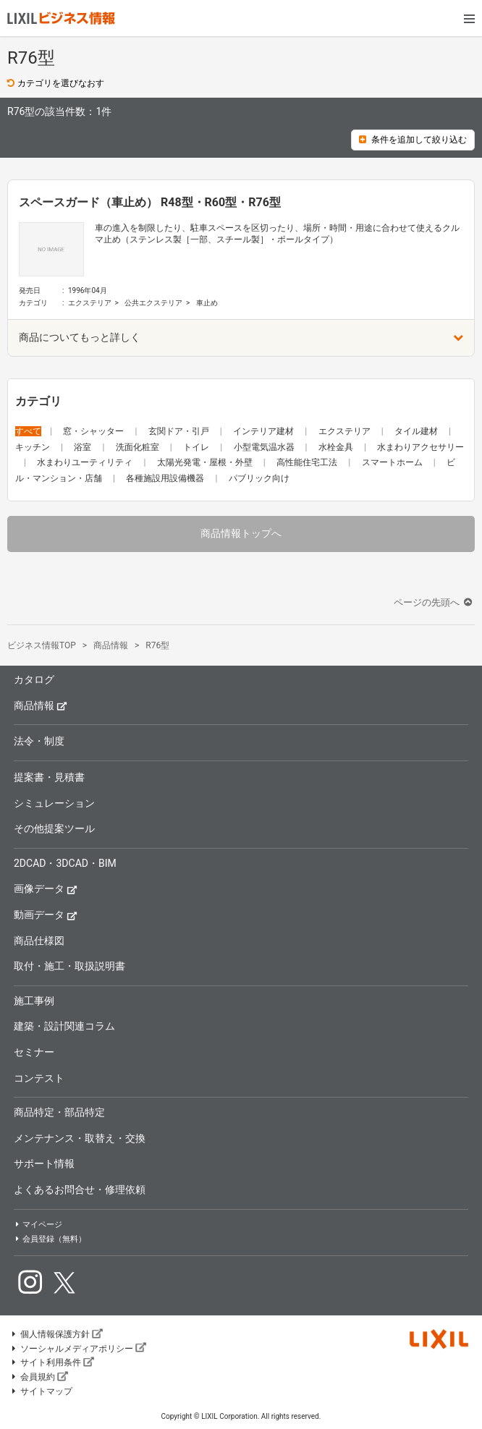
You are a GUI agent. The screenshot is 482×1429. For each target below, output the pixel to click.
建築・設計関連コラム (64, 1026)
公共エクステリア (153, 303)
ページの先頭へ (434, 602)
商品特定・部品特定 (59, 1112)
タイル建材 (417, 431)
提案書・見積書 (49, 777)
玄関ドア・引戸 (179, 431)
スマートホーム (393, 462)
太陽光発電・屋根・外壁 (206, 462)
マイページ (38, 1224)
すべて (28, 431)
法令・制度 (39, 741)
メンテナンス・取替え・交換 (79, 1138)
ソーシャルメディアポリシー (78, 1349)
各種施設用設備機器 (166, 478)
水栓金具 (336, 447)
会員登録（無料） (50, 1239)
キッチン (33, 447)
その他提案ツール (54, 828)
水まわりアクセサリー (420, 447)
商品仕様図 (39, 940)
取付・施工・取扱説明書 (69, 966)
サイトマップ (41, 1391)
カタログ (34, 679)
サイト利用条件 (52, 1362)
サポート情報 (44, 1163)
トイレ (197, 447)
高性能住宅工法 (307, 462)
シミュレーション (54, 803)
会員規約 (39, 1377)
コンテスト (39, 1078)
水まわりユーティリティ (86, 462)
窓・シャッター (94, 431)
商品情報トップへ (241, 533)
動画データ (45, 914)
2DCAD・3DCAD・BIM (65, 863)
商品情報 (40, 705)
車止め (207, 303)
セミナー (34, 1052)
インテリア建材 (264, 431)
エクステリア (89, 303)
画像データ (45, 888)
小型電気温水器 (265, 447)
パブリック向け (259, 478)
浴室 (83, 447)
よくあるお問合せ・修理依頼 (79, 1189)
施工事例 (34, 1000)
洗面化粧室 (138, 447)
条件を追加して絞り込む (413, 140)
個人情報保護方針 (56, 1334)
